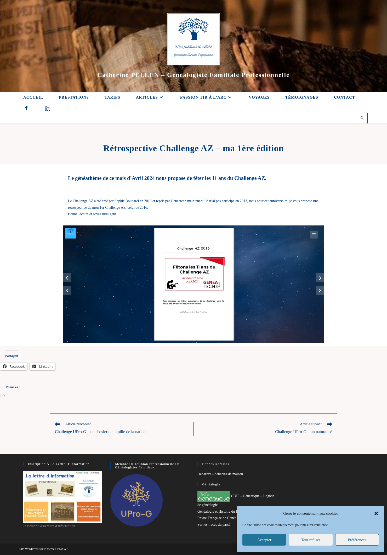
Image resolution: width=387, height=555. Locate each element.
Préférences (357, 540)
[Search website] (362, 118)
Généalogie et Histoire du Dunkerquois (226, 511)
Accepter (264, 540)
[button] (376, 513)
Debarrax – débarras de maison (220, 474)
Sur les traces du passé (213, 524)
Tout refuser (310, 540)
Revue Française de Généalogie (220, 518)
